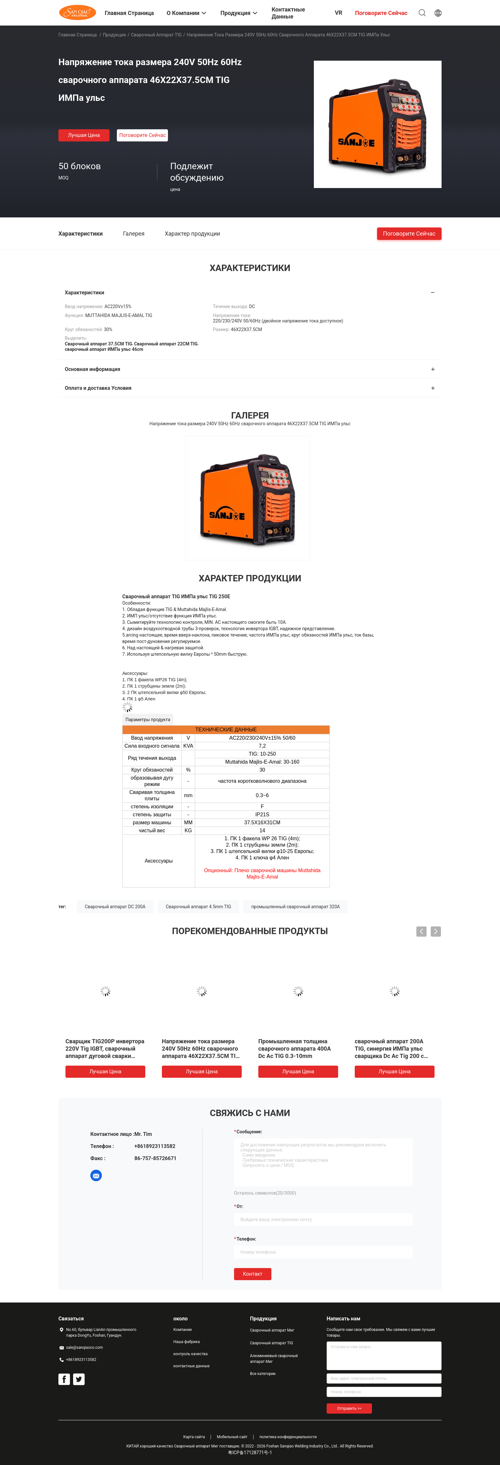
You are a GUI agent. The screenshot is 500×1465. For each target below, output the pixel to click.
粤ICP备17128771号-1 (250, 1452)
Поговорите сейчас (142, 135)
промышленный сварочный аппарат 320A (295, 906)
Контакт (252, 1274)
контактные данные (191, 1366)
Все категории (263, 1373)
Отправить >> (349, 1408)
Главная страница (77, 34)
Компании (182, 1329)
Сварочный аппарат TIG (156, 34)
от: (240, 1206)
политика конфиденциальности (288, 1437)
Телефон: (246, 1239)
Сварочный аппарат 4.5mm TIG (198, 906)
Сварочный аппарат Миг (272, 1330)
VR (338, 12)
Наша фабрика (186, 1342)
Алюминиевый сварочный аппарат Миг (274, 1359)
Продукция (114, 34)
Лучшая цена (84, 135)
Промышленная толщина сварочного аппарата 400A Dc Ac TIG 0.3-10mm (294, 1048)
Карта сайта (194, 1437)
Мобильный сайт (232, 1437)
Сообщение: (249, 1131)
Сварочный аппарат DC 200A (115, 906)
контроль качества (190, 1354)
